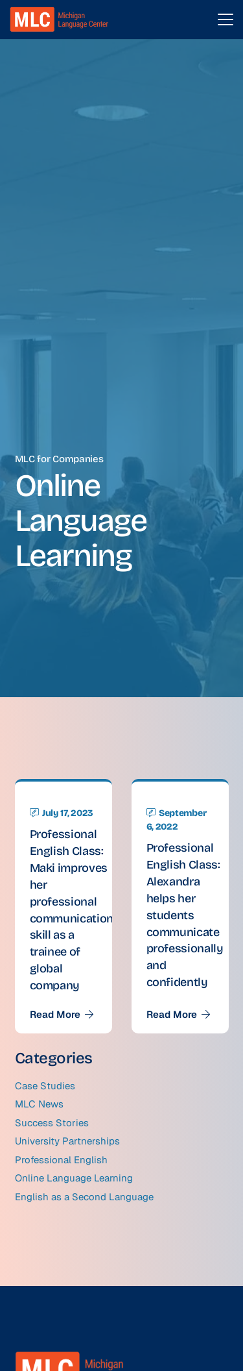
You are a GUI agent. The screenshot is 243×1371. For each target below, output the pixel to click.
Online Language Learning (74, 1178)
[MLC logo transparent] (59, 19)
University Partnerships (67, 1141)
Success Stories (52, 1123)
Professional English (61, 1160)
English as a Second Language (84, 1197)
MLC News (39, 1104)
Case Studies (45, 1086)
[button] (225, 19)
